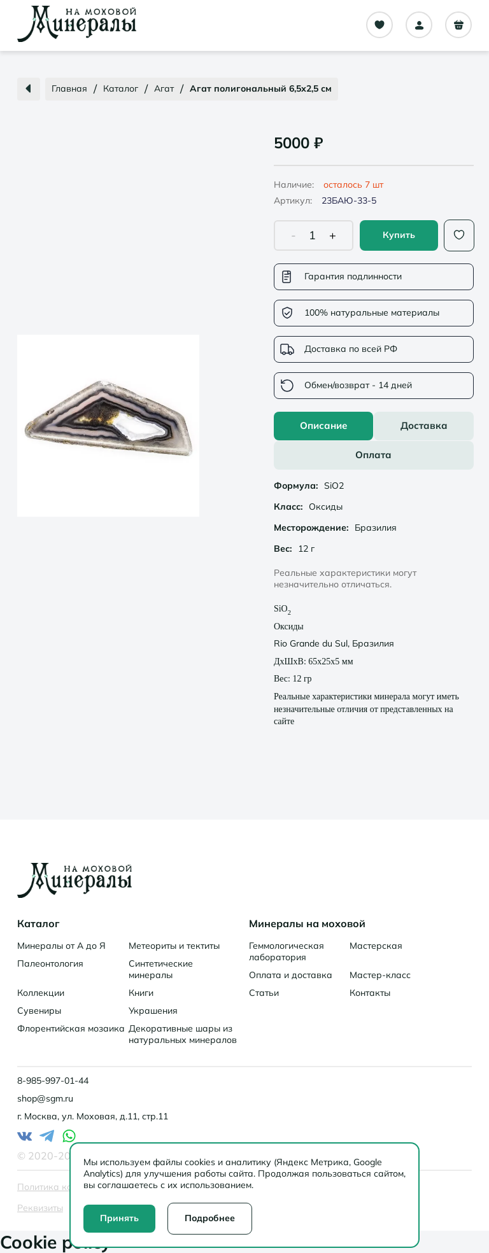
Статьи (264, 992)
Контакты (370, 992)
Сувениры (39, 1010)
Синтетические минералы (161, 969)
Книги (141, 992)
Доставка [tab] (424, 425)
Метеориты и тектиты (174, 945)
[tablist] (374, 441)
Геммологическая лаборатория (286, 951)
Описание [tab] (323, 425)
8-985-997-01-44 (53, 1080)
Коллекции (40, 992)
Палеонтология (50, 963)
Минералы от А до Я (61, 945)
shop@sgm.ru (45, 1098)
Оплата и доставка (290, 975)
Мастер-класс (380, 975)
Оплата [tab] (373, 455)
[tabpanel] (374, 601)
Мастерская (376, 945)
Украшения (153, 1010)
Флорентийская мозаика (71, 1028)
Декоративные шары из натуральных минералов (183, 1034)
